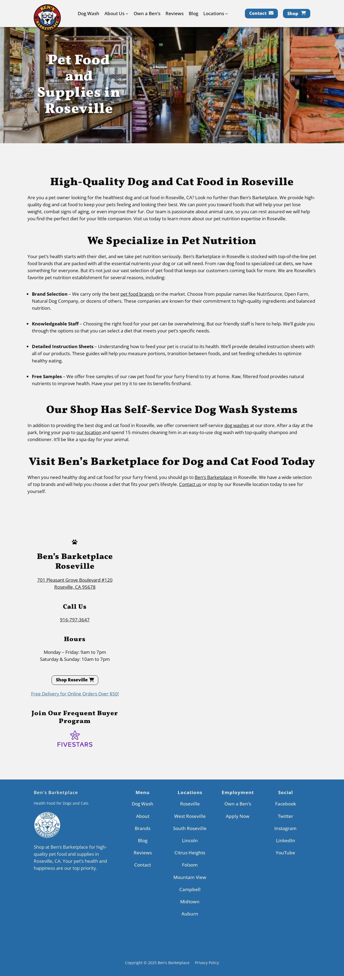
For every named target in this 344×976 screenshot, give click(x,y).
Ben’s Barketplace (213, 477)
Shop (292, 13)
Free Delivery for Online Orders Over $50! (75, 694)
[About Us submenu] (127, 13)
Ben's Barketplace (56, 792)
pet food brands (137, 294)
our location (88, 432)
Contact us (190, 484)
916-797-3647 (75, 620)
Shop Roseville (72, 680)
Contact (258, 13)
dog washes (236, 425)
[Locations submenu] (226, 13)
